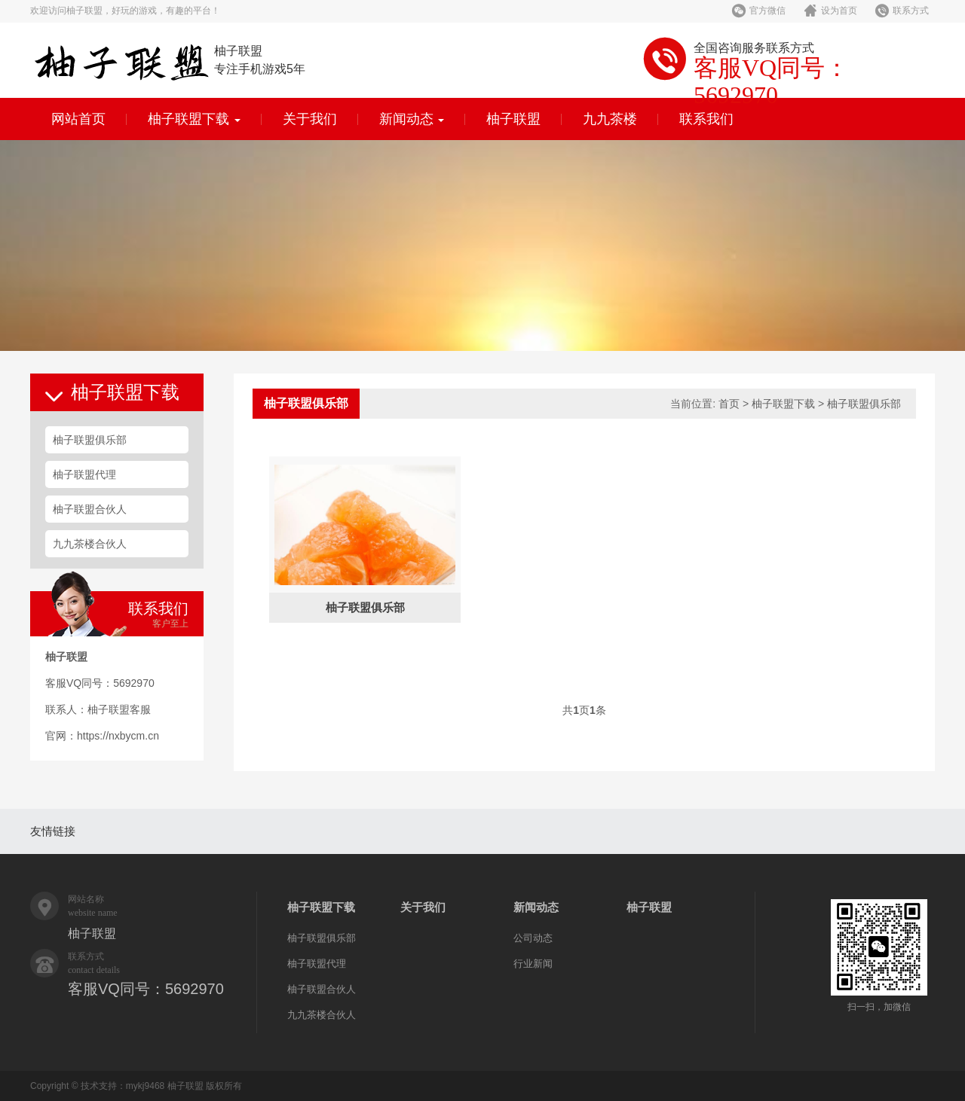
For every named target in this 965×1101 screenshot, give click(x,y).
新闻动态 (412, 119)
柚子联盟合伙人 (90, 509)
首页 (729, 404)
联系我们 (706, 119)
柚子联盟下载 (194, 119)
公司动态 (533, 938)
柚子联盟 (513, 119)
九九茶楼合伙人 (90, 544)
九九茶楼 (610, 119)
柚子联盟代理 (84, 474)
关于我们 (310, 119)
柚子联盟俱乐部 (90, 440)
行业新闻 (533, 963)
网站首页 (78, 119)
